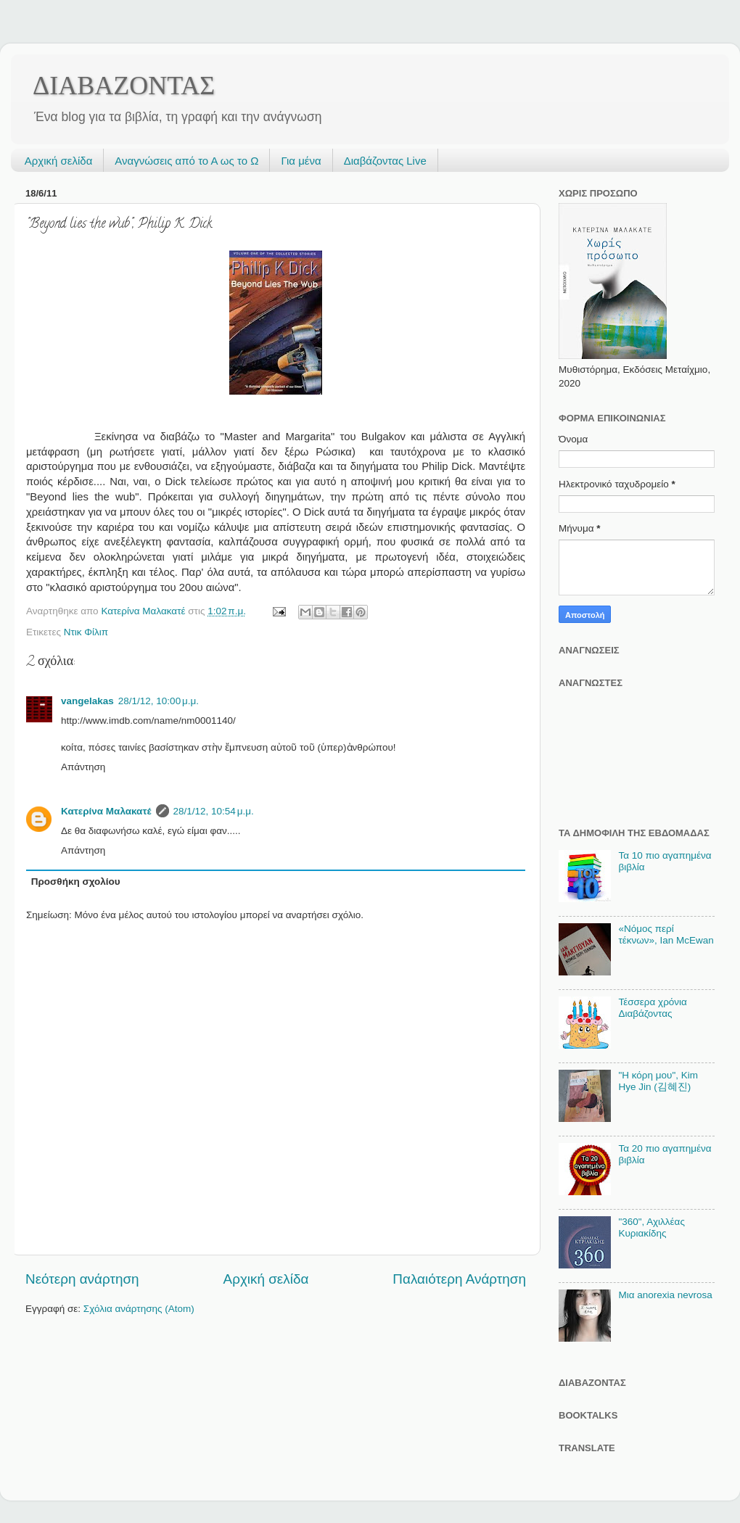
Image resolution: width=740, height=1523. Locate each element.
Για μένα (301, 160)
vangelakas (87, 701)
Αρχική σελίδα (59, 160)
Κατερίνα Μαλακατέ (106, 811)
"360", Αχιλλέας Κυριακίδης (651, 1227)
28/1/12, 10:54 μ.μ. (213, 811)
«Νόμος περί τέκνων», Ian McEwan (665, 934)
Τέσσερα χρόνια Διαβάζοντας (652, 1007)
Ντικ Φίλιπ (86, 632)
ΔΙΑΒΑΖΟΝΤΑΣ (124, 85)
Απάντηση (83, 767)
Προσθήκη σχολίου (75, 881)
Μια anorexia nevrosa (665, 1294)
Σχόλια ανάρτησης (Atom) (138, 1308)
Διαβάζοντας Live (385, 160)
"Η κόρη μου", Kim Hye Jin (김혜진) (658, 1081)
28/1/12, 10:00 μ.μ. (158, 701)
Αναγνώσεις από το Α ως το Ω (186, 160)
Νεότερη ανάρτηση (82, 1279)
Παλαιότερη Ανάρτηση (459, 1279)
